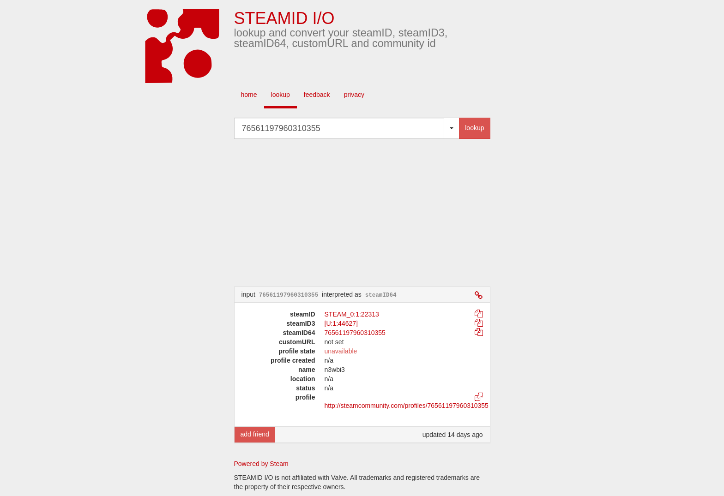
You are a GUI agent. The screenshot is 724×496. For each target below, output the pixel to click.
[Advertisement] (376, 212)
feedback (317, 94)
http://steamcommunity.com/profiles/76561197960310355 (407, 405)
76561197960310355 (355, 332)
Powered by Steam (261, 463)
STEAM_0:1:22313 (352, 314)
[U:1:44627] (341, 323)
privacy (354, 94)
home (249, 94)
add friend (255, 434)
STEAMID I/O (284, 18)
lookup (280, 94)
